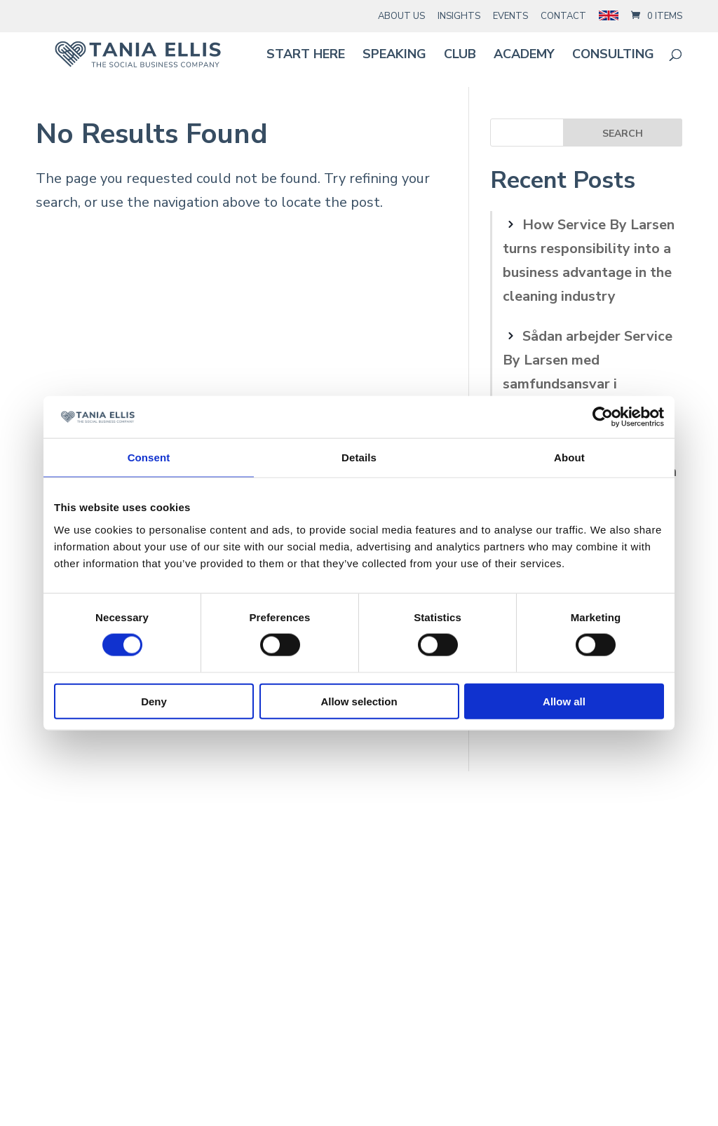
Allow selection (358, 701)
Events (510, 16)
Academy (524, 55)
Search (622, 133)
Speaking (394, 55)
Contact (563, 16)
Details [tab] (359, 457)
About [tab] (569, 457)
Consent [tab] (149, 457)
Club (460, 55)
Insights (459, 16)
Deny (154, 701)
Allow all (564, 701)
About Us (401, 16)
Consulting (613, 55)
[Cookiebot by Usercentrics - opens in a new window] (602, 417)
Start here (305, 55)
